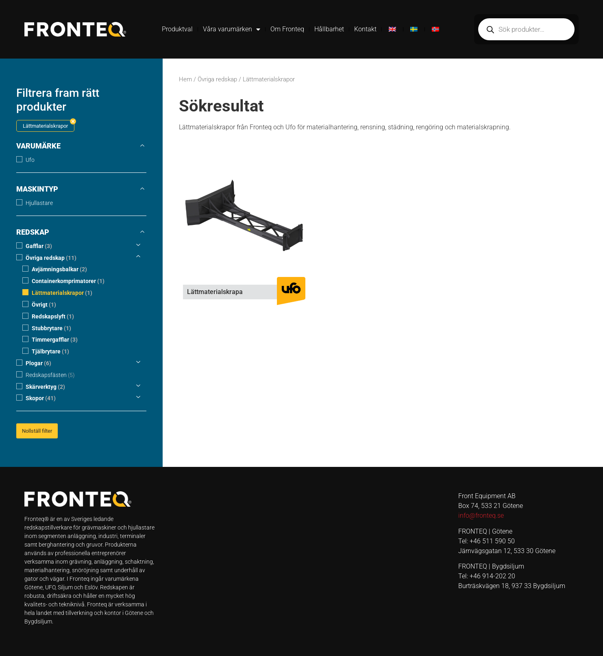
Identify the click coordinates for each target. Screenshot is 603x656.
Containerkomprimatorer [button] (68, 281)
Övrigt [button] (44, 304)
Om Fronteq (287, 29)
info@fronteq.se (481, 515)
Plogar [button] (38, 363)
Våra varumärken (231, 29)
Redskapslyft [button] (53, 316)
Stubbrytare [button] (51, 328)
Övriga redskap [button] (51, 257)
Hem (185, 79)
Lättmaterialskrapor (45, 126)
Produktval (177, 29)
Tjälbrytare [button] (50, 351)
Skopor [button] (41, 398)
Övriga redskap (217, 79)
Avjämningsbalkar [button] (59, 269)
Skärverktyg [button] (45, 386)
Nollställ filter (37, 431)
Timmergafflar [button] (55, 339)
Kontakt (365, 29)
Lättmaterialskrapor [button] (62, 293)
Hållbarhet (329, 29)
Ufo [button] (30, 160)
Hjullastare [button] (39, 203)
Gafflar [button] (39, 246)
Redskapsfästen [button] (50, 375)
